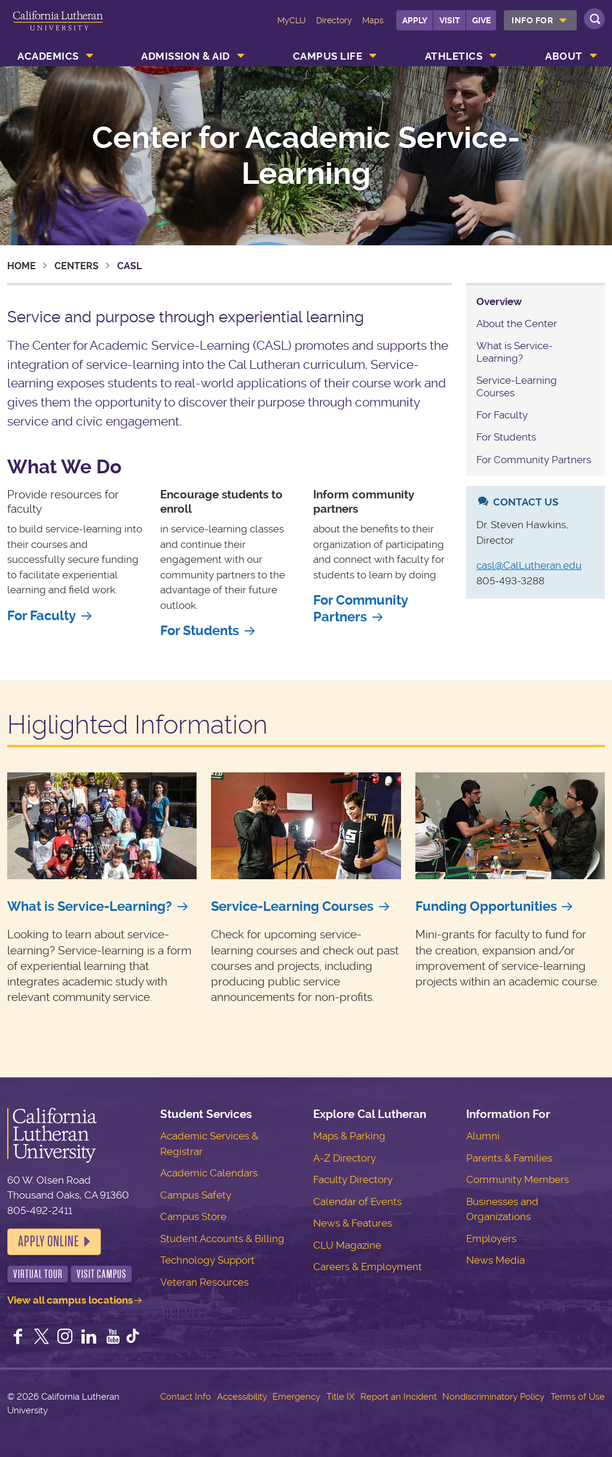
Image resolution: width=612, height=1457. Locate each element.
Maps (373, 20)
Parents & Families (509, 1158)
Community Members (517, 1179)
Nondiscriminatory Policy (493, 1396)
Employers (491, 1239)
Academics (48, 56)
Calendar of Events (357, 1202)
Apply (414, 20)
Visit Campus (101, 1274)
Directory (334, 20)
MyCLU (291, 20)
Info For (532, 20)
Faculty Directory (353, 1179)
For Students (199, 631)
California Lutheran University (58, 29)
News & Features (352, 1223)
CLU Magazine (347, 1245)
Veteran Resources (204, 1282)
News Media (495, 1260)
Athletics (454, 56)
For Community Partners (360, 608)
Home (21, 266)
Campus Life (328, 56)
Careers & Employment (367, 1267)
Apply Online (48, 1241)
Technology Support (207, 1260)
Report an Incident (398, 1396)
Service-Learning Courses (292, 906)
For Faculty (41, 616)
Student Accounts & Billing (222, 1239)
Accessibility (242, 1396)
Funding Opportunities (486, 906)
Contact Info (185, 1396)
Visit (449, 20)
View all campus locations (70, 1300)
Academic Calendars (209, 1173)
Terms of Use (577, 1396)
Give (481, 20)
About (564, 56)
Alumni (483, 1136)
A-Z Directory (344, 1158)
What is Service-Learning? (514, 352)
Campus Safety (195, 1195)
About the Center (516, 323)
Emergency (296, 1396)
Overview (499, 301)
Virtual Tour (38, 1274)
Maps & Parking (349, 1136)
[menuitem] (540, 20)
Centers (76, 266)
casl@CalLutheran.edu (529, 565)
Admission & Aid (185, 56)
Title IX (340, 1396)
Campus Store (193, 1216)
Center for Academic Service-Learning (306, 156)
